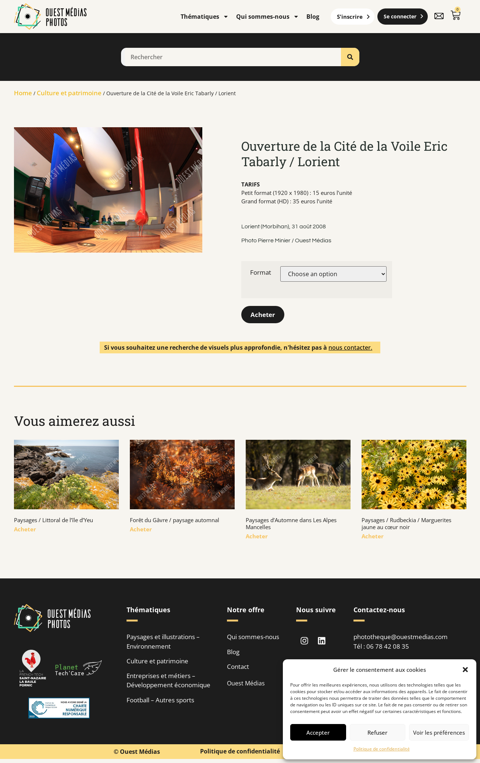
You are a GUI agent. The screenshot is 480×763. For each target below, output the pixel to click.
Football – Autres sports (160, 702)
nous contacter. (350, 349)
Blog (312, 17)
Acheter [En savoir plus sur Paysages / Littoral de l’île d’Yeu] (25, 530)
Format (260, 272)
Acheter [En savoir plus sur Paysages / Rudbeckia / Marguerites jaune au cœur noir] (373, 537)
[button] (465, 669)
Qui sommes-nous (267, 16)
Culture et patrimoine (69, 93)
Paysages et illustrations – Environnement (163, 643)
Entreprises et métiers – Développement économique (168, 683)
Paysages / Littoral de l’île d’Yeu (53, 521)
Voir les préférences (439, 732)
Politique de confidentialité (381, 749)
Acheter (263, 315)
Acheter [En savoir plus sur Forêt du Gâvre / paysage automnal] (141, 530)
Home (23, 93)
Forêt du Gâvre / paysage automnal (174, 521)
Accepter (318, 732)
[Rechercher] (350, 57)
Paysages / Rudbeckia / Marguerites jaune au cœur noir (406, 525)
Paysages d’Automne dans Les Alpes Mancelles (291, 525)
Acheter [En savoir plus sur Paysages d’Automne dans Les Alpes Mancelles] (257, 537)
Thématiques (205, 16)
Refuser (377, 732)
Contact (238, 668)
